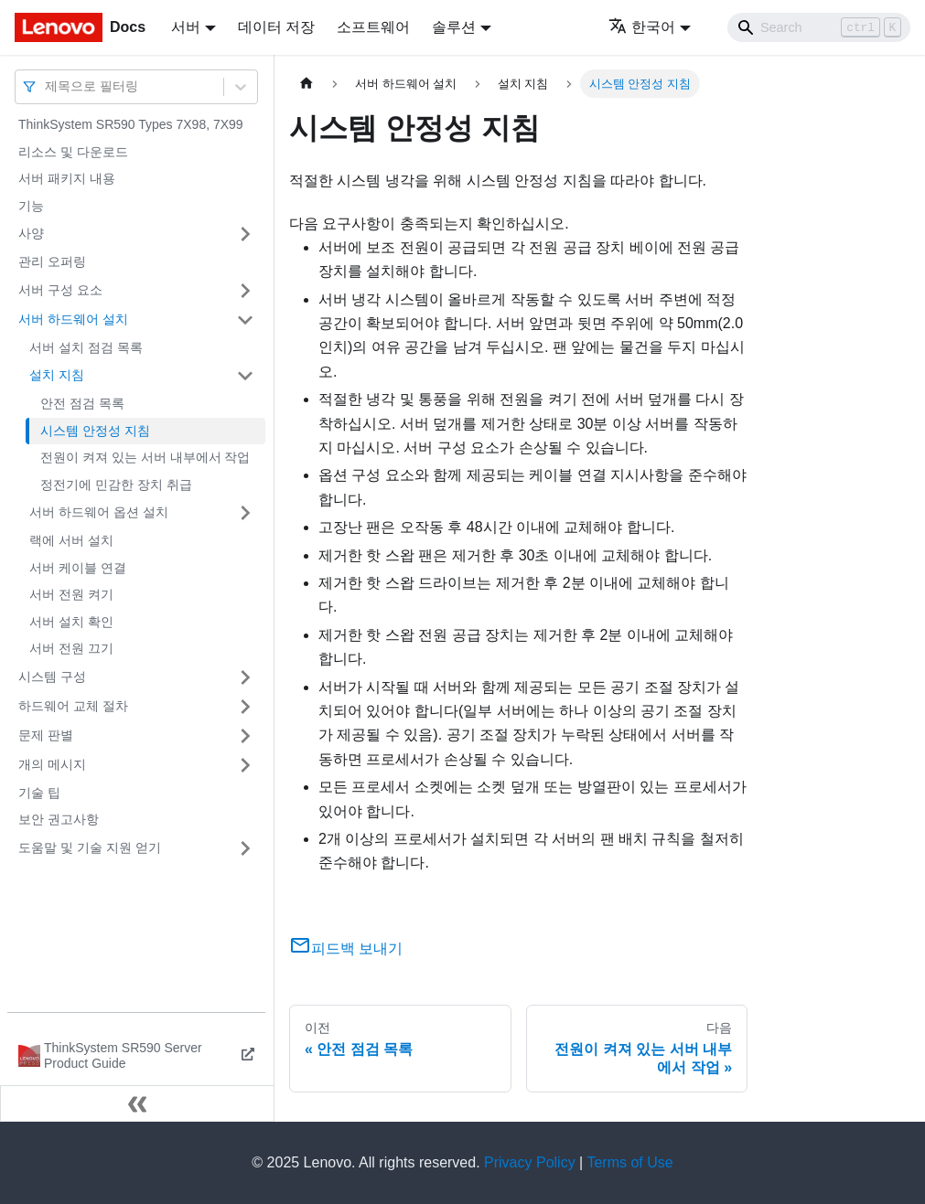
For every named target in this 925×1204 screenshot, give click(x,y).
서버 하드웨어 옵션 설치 (98, 512)
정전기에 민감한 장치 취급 (116, 484)
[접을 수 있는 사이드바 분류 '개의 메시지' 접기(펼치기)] (245, 765)
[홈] (306, 83)
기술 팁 (39, 792)
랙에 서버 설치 (71, 540)
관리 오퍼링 (52, 261)
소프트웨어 (373, 27)
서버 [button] (185, 27)
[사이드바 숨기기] (137, 1103)
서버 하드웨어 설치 (73, 319)
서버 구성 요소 (60, 289)
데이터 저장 (276, 27)
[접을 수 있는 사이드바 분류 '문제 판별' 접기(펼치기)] (245, 736)
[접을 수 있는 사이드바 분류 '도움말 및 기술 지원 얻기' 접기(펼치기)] (245, 848)
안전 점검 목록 (82, 403)
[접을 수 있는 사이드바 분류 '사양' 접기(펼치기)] (245, 234)
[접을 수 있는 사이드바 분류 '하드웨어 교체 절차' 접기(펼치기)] (245, 706)
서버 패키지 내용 (66, 178)
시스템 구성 (52, 676)
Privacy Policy (529, 1162)
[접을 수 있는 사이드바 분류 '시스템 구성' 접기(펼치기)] (245, 677)
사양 (31, 233)
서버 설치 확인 (71, 621)
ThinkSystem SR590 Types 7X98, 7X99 (130, 124)
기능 (31, 205)
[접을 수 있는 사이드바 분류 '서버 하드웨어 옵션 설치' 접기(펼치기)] (245, 512)
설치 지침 (56, 375)
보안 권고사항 (58, 819)
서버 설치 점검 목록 (86, 347)
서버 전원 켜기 (71, 594)
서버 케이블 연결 (77, 567)
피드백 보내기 (346, 948)
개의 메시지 (52, 764)
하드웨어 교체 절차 (73, 705)
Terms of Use (629, 1162)
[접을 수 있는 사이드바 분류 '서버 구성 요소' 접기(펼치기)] (245, 290)
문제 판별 (45, 735)
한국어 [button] (641, 27)
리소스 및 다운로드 (73, 151)
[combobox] (46, 86)
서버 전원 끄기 (71, 648)
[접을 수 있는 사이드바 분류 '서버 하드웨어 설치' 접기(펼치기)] (245, 320)
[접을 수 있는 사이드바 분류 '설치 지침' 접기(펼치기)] (245, 375)
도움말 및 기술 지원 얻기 (89, 847)
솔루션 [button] (454, 27)
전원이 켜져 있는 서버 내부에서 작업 (145, 457)
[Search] (818, 27)
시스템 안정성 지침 (95, 430)
